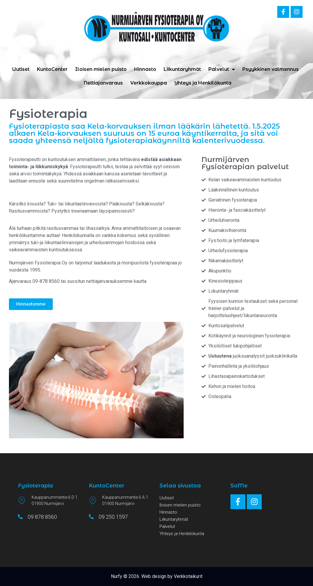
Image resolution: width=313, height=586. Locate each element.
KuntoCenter (52, 69)
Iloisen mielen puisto (101, 69)
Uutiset (21, 69)
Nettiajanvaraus (103, 83)
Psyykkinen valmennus (270, 69)
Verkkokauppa (148, 83)
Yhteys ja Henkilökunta (202, 83)
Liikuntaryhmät (182, 69)
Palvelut (221, 69)
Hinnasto (145, 69)
